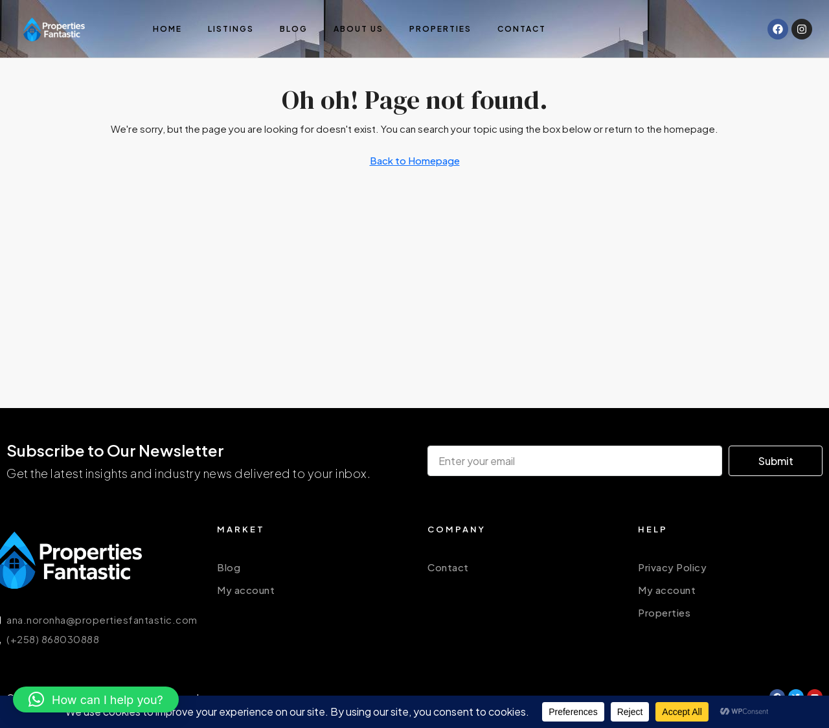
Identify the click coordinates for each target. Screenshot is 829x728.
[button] (96, 699)
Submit (775, 461)
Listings (231, 29)
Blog (294, 29)
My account (246, 590)
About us (358, 29)
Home (167, 29)
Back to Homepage (415, 160)
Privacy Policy (672, 567)
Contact (521, 29)
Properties (440, 29)
